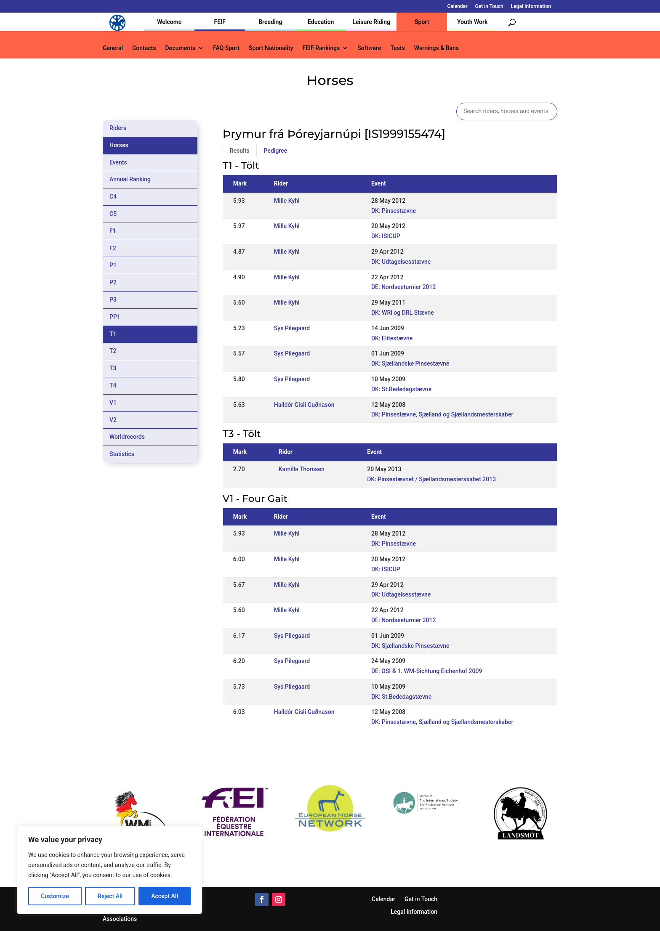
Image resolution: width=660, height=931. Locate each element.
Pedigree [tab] (275, 150)
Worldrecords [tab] (127, 436)
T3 (113, 368)
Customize (55, 896)
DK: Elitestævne (391, 338)
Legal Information (531, 6)
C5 (113, 213)
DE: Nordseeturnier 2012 (403, 287)
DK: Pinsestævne (393, 210)
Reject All (110, 896)
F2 (112, 248)
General (113, 48)
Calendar (457, 6)
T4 (113, 385)
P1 (113, 265)
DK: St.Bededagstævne (401, 389)
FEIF (220, 22)
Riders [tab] (117, 128)
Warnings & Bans (436, 48)
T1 (113, 334)
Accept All (164, 896)
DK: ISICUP (385, 236)
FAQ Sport (226, 48)
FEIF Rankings (321, 48)
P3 (113, 299)
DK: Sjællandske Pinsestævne (410, 363)
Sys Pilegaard (292, 328)
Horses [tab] (118, 145)
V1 (113, 402)
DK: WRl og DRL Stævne (402, 312)
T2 (113, 350)
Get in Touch (489, 6)
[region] (109, 870)
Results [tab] (240, 150)
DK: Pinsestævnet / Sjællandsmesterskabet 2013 (431, 479)
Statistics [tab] (121, 454)
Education (321, 22)
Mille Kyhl (287, 200)
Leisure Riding (371, 22)
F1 (112, 231)
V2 (113, 419)
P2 (113, 282)
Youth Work (472, 22)
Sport (422, 22)
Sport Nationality (271, 48)
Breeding (270, 22)
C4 (113, 196)
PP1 (114, 316)
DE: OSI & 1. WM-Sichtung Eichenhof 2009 (426, 671)
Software (369, 48)
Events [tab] (118, 162)
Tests (397, 48)
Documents (180, 48)
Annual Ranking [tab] (130, 179)
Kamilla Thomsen (302, 469)
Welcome (169, 22)
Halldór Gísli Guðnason (304, 404)
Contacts (144, 48)
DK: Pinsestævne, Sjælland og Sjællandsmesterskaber (442, 414)
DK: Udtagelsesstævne (401, 261)
